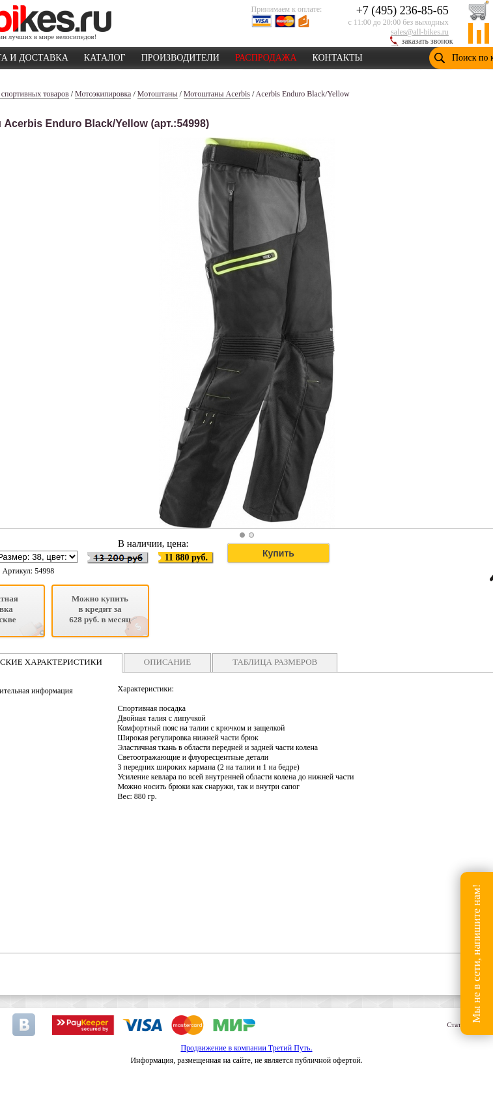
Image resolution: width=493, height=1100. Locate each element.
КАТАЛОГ (105, 55)
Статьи (457, 1024)
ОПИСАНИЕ (167, 662)
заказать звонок (427, 41)
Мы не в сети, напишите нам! (476, 953)
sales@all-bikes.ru (420, 31)
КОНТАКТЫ (338, 55)
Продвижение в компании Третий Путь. (246, 1047)
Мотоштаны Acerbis (217, 93)
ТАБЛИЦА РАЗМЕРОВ (274, 662)
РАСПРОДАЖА (266, 55)
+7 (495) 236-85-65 (402, 10)
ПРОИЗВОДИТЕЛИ (180, 55)
